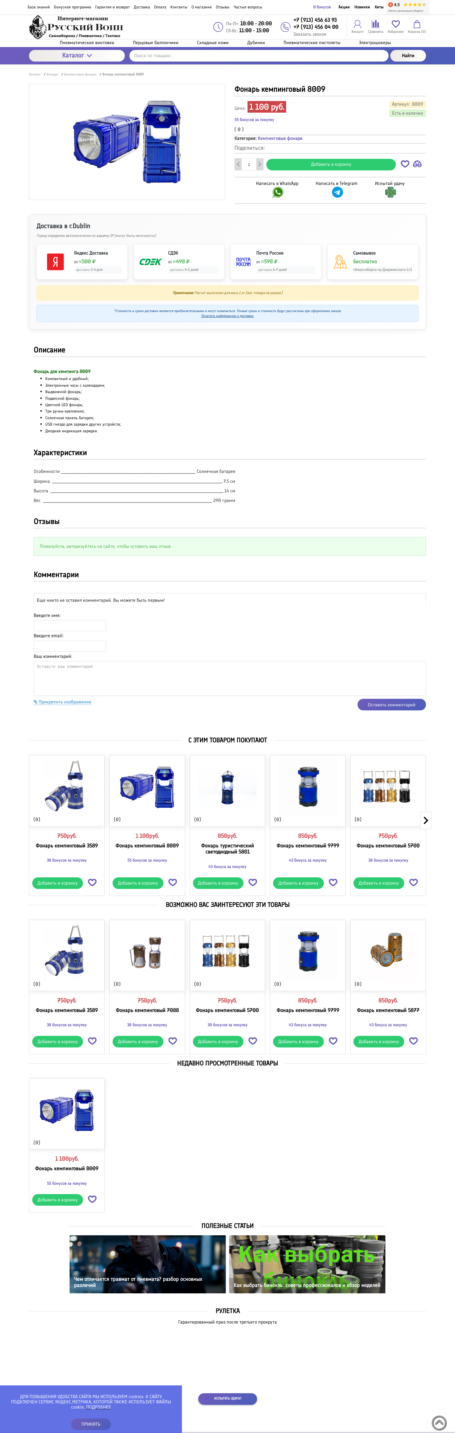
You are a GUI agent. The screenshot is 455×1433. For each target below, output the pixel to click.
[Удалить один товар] (238, 164)
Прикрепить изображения (62, 702)
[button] (405, 165)
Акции (344, 7)
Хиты (379, 7)
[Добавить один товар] (259, 164)
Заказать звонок (309, 34)
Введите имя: (47, 615)
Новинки (362, 7)
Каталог (77, 55)
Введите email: (49, 635)
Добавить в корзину (331, 164)
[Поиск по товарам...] (259, 56)
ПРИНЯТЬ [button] (91, 1424)
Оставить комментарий (392, 705)
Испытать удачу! (227, 1398)
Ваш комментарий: (53, 656)
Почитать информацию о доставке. (227, 316)
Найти (408, 55)
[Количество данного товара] (249, 164)
